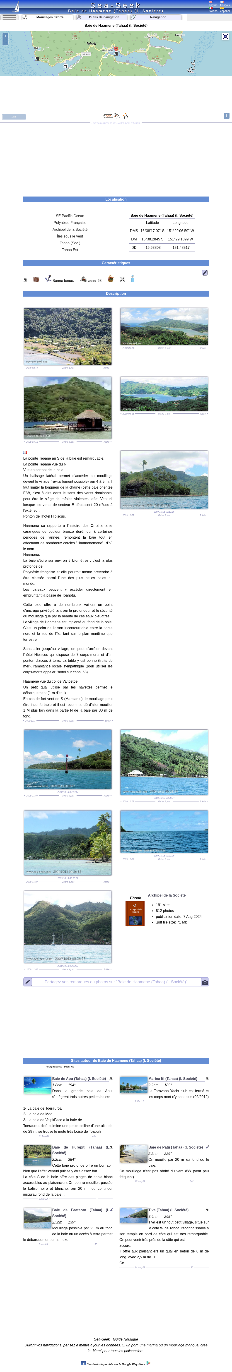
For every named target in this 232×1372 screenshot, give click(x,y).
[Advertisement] (116, 158)
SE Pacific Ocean (70, 216)
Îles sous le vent (70, 236)
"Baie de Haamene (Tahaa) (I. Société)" (116, 982)
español (225, 10)
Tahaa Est (70, 250)
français (225, 4)
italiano (213, 10)
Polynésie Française (70, 223)
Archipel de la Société (70, 229)
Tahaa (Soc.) (70, 243)
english (213, 4)
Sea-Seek (116, 5)
